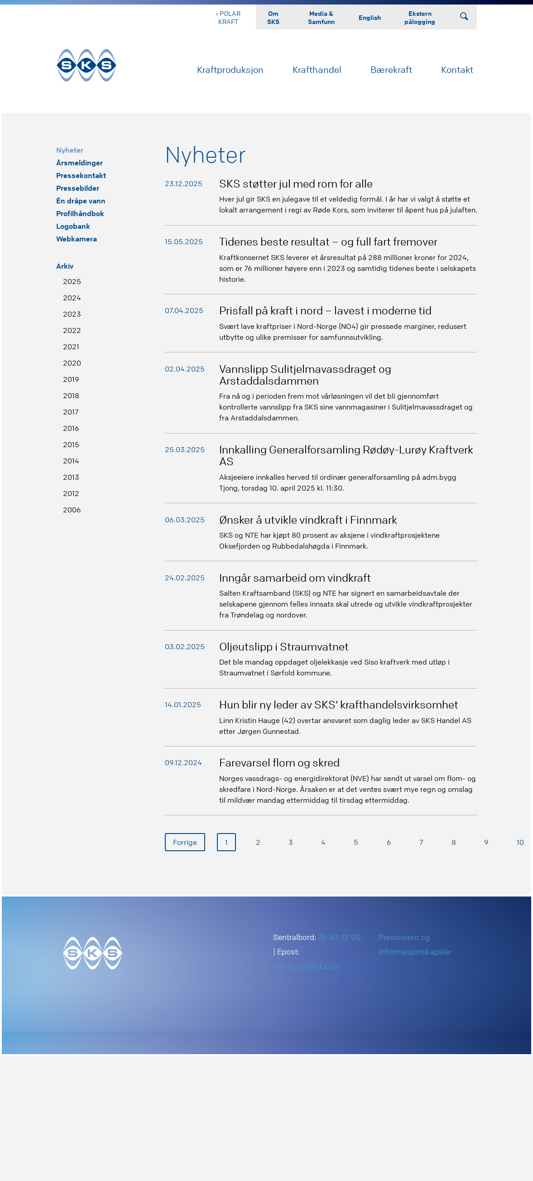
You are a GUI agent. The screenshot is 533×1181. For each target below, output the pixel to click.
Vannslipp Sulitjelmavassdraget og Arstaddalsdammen (305, 374)
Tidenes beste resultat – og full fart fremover (328, 241)
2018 (71, 395)
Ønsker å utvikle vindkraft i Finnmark (308, 519)
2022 (72, 330)
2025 (72, 281)
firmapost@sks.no (305, 966)
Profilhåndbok (80, 213)
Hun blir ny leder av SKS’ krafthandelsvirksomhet (338, 704)
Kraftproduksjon (230, 69)
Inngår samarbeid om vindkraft (295, 577)
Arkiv (64, 265)
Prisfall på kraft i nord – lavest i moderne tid (325, 310)
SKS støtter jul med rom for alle (296, 183)
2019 (71, 379)
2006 (72, 509)
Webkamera (76, 238)
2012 (71, 493)
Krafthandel (317, 69)
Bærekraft (391, 69)
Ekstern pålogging (419, 17)
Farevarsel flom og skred (279, 762)
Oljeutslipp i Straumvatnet (284, 646)
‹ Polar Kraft (228, 17)
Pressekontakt (81, 175)
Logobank (73, 226)
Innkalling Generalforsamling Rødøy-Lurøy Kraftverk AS (346, 455)
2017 (71, 411)
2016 (71, 428)
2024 (72, 297)
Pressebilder (77, 188)
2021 (71, 346)
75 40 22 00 (339, 937)
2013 (71, 477)
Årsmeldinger (79, 162)
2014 (71, 460)
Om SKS (273, 17)
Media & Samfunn (321, 17)
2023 (72, 313)
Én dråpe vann (81, 200)
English (370, 17)
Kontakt (457, 69)
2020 (72, 362)
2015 (71, 444)
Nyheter (69, 149)
